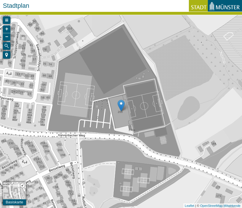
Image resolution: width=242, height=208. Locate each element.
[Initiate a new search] (6, 46)
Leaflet (189, 205)
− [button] (6, 37)
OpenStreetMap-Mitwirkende (220, 205)
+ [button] (6, 29)
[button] (6, 55)
